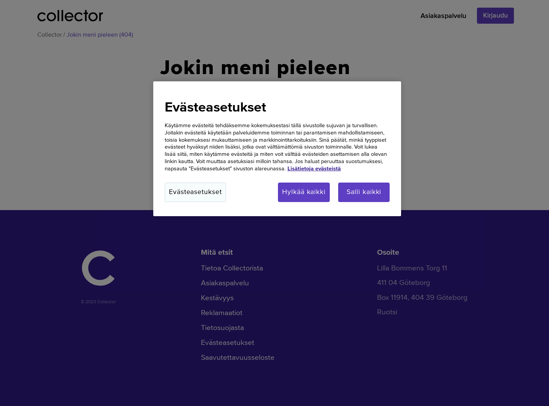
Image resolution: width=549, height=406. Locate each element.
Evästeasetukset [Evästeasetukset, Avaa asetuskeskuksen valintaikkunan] (195, 192)
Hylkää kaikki (304, 192)
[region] (277, 149)
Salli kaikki (364, 192)
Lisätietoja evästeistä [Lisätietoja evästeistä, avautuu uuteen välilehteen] (314, 168)
